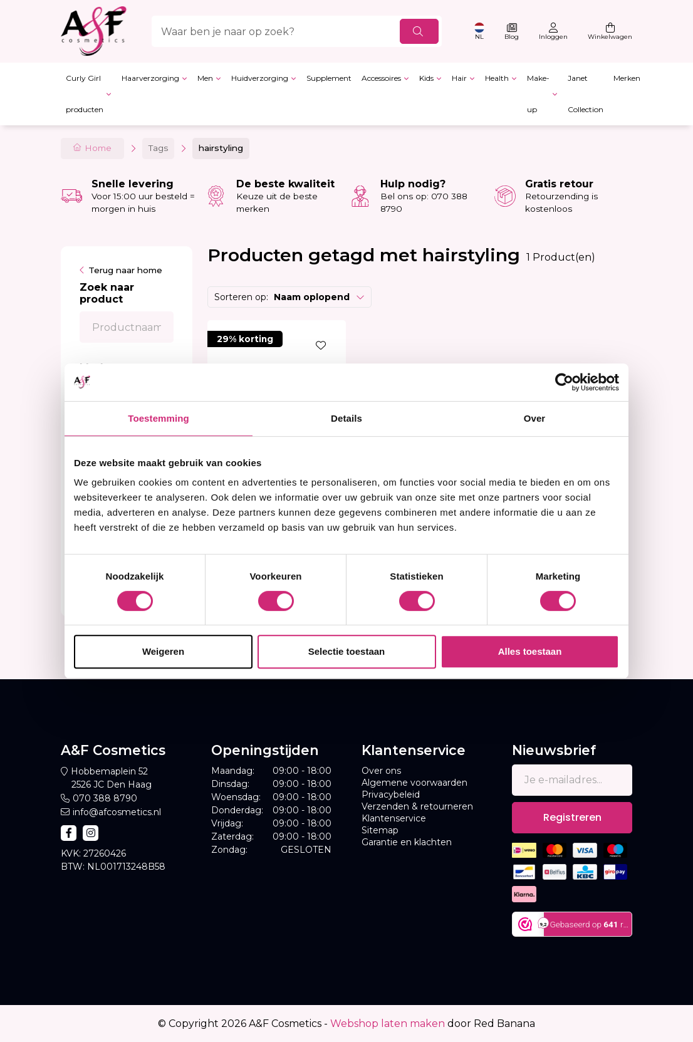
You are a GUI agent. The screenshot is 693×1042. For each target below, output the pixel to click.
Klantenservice (394, 818)
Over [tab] (535, 418)
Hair (459, 78)
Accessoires (381, 78)
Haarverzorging (150, 78)
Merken (626, 78)
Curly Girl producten (84, 93)
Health (497, 78)
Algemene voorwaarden (414, 782)
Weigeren (163, 651)
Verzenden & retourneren (417, 806)
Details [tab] (346, 418)
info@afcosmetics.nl (117, 812)
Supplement (329, 78)
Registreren (572, 817)
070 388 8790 (105, 798)
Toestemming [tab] (158, 418)
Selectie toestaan (346, 651)
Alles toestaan (530, 651)
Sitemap (380, 830)
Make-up (538, 93)
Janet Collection (585, 93)
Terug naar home (125, 270)
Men (205, 78)
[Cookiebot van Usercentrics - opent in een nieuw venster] (564, 382)
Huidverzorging (259, 78)
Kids (426, 78)
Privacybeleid (391, 794)
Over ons (381, 770)
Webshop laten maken (387, 1023)
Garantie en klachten (407, 842)
